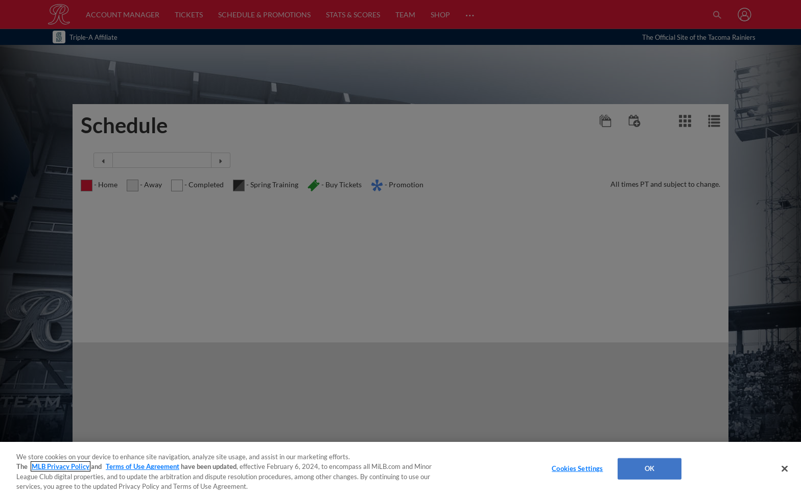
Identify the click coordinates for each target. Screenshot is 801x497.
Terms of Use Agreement (142, 466)
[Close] (784, 468)
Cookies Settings (577, 468)
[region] (400, 469)
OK (649, 468)
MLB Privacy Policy (60, 466)
